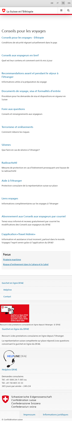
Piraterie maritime (12, 259)
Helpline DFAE (9, 369)
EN (69, 3)
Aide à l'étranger (12, 180)
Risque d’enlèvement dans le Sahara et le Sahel (25, 264)
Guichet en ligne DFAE (13, 283)
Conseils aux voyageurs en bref (20, 55)
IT (58, 3)
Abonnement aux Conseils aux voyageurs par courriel (34, 216)
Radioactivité (9, 162)
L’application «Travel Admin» (18, 234)
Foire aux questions (13, 109)
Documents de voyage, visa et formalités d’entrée (31, 91)
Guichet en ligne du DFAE (15, 329)
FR (63, 3)
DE (52, 3)
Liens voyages (10, 198)
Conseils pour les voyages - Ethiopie (23, 37)
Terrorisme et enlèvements (17, 127)
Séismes (6, 144)
